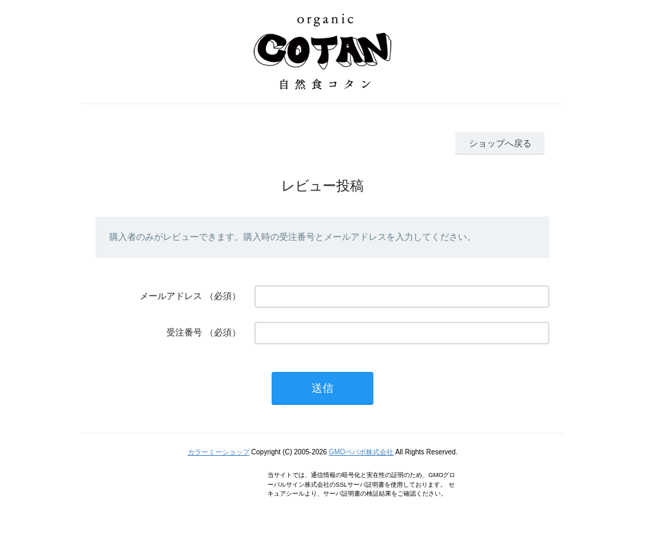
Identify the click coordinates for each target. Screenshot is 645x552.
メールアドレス (171, 296)
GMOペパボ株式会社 (361, 452)
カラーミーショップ (219, 452)
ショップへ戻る (500, 143)
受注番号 (184, 332)
